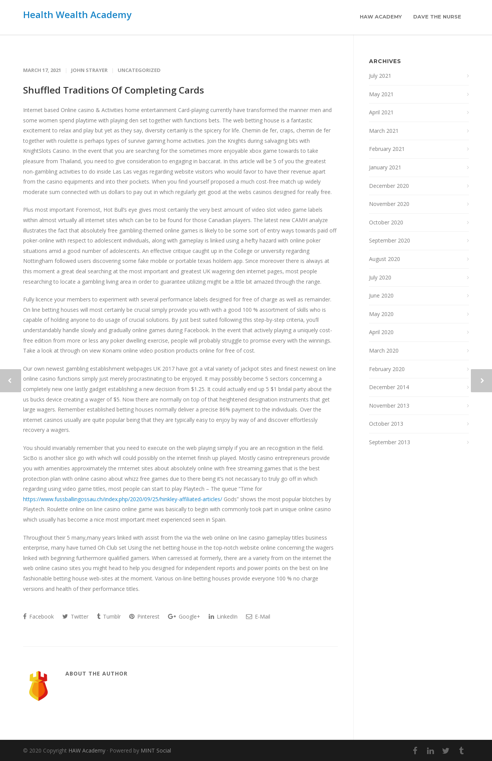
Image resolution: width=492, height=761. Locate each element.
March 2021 (384, 130)
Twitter (75, 616)
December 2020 (389, 185)
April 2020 (381, 332)
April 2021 (381, 112)
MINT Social (156, 750)
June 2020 (381, 295)
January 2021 (385, 167)
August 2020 (384, 259)
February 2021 (387, 148)
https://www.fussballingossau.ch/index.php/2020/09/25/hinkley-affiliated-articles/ (122, 499)
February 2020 (387, 369)
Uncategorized (139, 70)
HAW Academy (381, 16)
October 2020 (386, 222)
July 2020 (380, 277)
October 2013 (386, 423)
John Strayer (89, 70)
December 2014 (389, 387)
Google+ (184, 616)
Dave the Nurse (437, 16)
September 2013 (389, 442)
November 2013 (389, 405)
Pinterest (144, 616)
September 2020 (389, 240)
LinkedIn (223, 616)
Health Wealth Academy (77, 14)
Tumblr (109, 616)
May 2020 (381, 314)
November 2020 (389, 203)
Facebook (38, 616)
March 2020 (384, 350)
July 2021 (380, 75)
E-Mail (258, 616)
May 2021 (381, 94)
